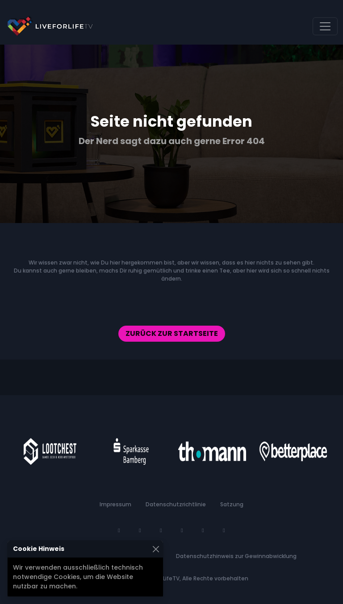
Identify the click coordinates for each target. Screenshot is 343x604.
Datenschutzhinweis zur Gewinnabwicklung (236, 556)
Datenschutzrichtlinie (176, 504)
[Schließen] (155, 549)
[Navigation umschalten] (325, 26)
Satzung (231, 504)
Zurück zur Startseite (171, 333)
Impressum (115, 504)
